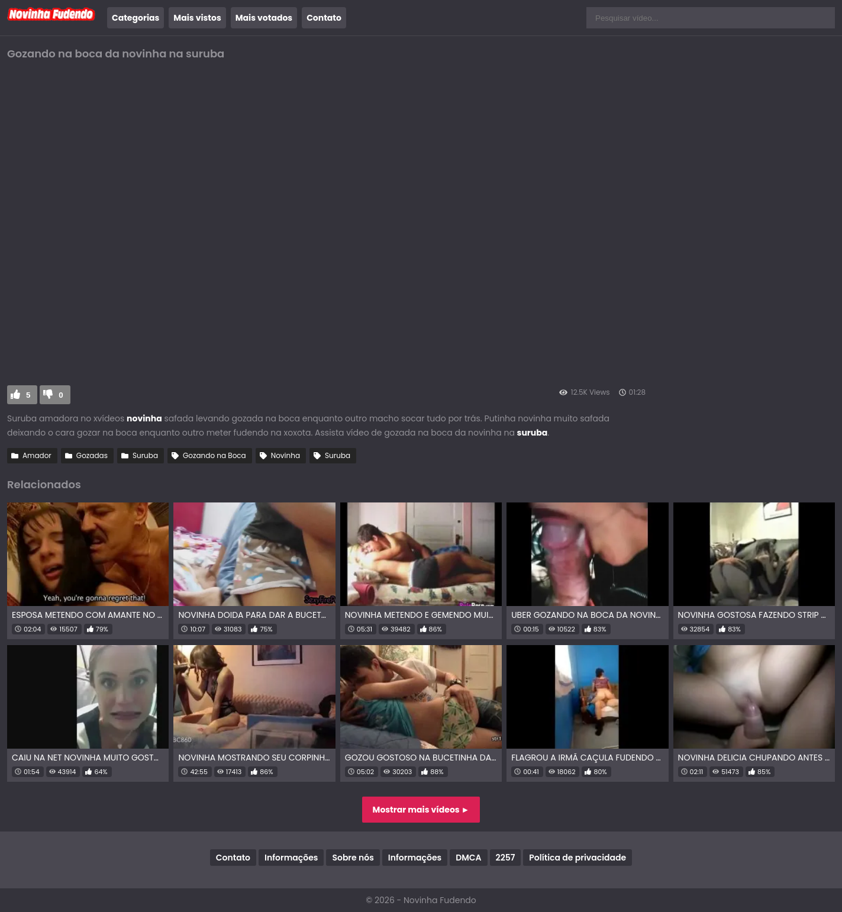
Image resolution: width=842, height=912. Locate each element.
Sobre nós (352, 857)
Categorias (135, 18)
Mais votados (263, 18)
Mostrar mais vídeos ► (421, 810)
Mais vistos (197, 18)
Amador (36, 455)
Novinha (285, 455)
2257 (505, 857)
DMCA (468, 857)
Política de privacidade (577, 857)
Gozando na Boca (214, 455)
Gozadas (92, 455)
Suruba (145, 455)
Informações (291, 857)
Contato (324, 18)
